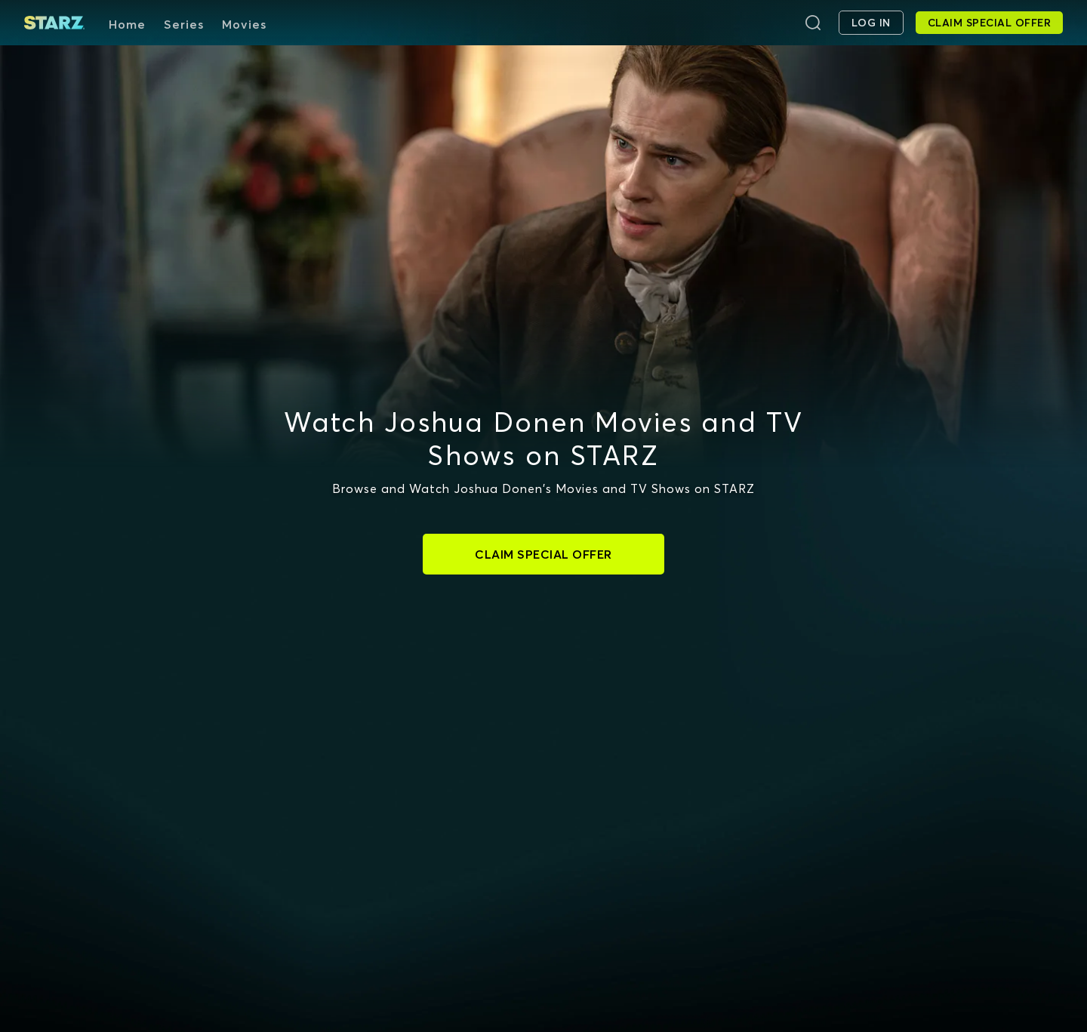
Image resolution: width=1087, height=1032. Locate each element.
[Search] (813, 22)
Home (127, 24)
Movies (244, 24)
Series (184, 24)
